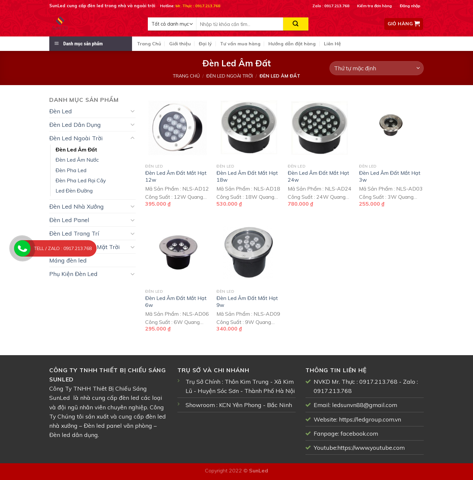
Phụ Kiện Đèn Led (73, 273)
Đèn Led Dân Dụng (75, 124)
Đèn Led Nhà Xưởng (76, 206)
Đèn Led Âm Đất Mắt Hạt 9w (247, 301)
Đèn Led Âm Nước (77, 159)
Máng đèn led (68, 260)
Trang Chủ (149, 44)
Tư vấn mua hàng (240, 44)
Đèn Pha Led (71, 170)
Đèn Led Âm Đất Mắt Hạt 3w (389, 176)
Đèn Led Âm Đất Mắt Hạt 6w (176, 301)
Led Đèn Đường (74, 190)
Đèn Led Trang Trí (74, 233)
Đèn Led (60, 111)
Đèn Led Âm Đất (76, 149)
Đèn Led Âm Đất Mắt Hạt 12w (176, 176)
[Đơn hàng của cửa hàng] (376, 68)
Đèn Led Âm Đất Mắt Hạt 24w (318, 176)
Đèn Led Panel (69, 219)
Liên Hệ (332, 44)
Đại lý (205, 44)
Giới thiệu (180, 44)
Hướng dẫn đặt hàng (292, 44)
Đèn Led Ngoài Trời (229, 76)
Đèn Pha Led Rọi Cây (81, 180)
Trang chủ (186, 76)
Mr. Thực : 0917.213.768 (197, 5)
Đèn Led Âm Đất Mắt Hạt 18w (247, 176)
